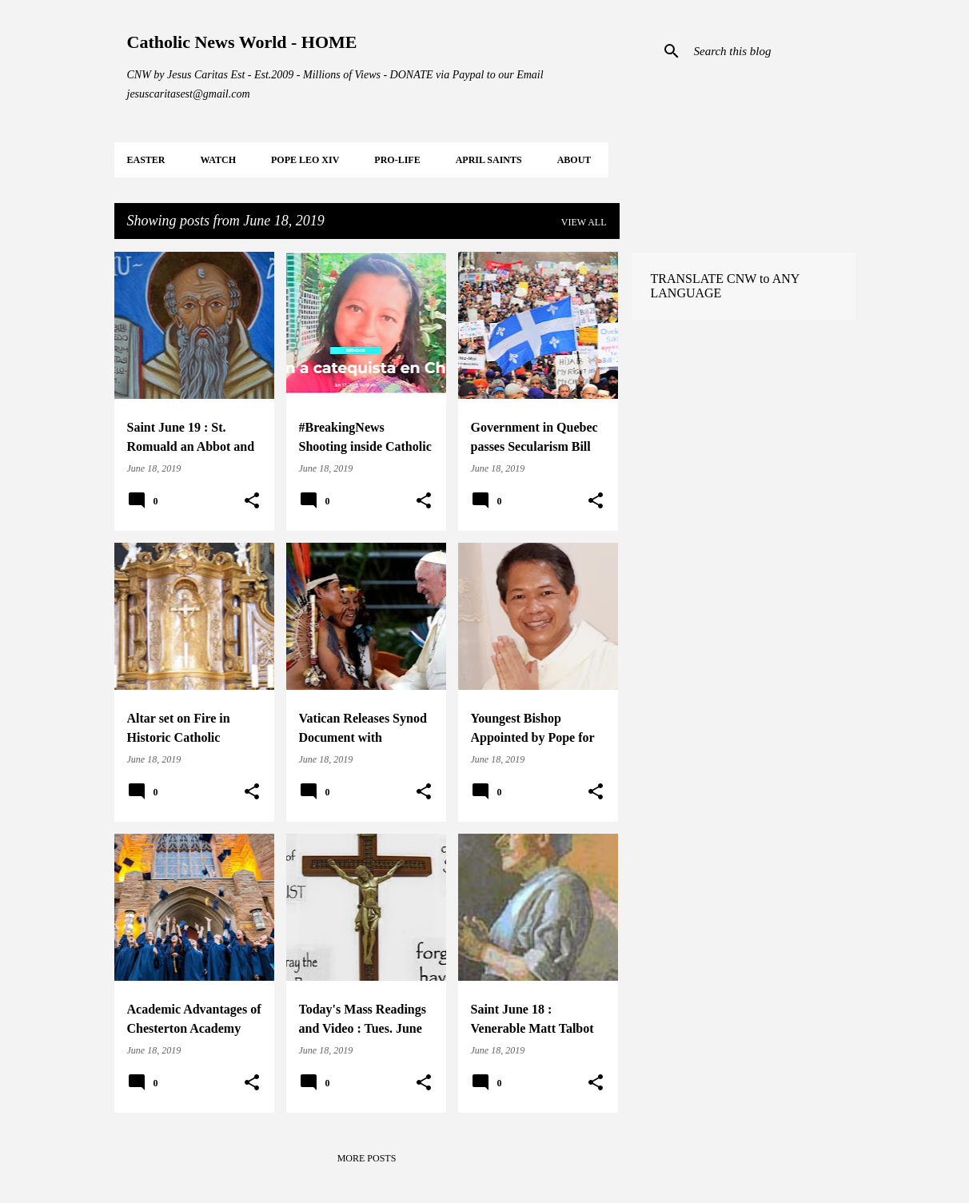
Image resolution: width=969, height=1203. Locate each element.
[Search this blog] (771, 51)
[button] (251, 501)
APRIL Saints (489, 159)
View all (584, 222)
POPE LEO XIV (305, 159)
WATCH (218, 159)
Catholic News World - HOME (242, 42)
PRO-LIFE (397, 159)
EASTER (146, 159)
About (574, 159)
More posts (367, 1158)
